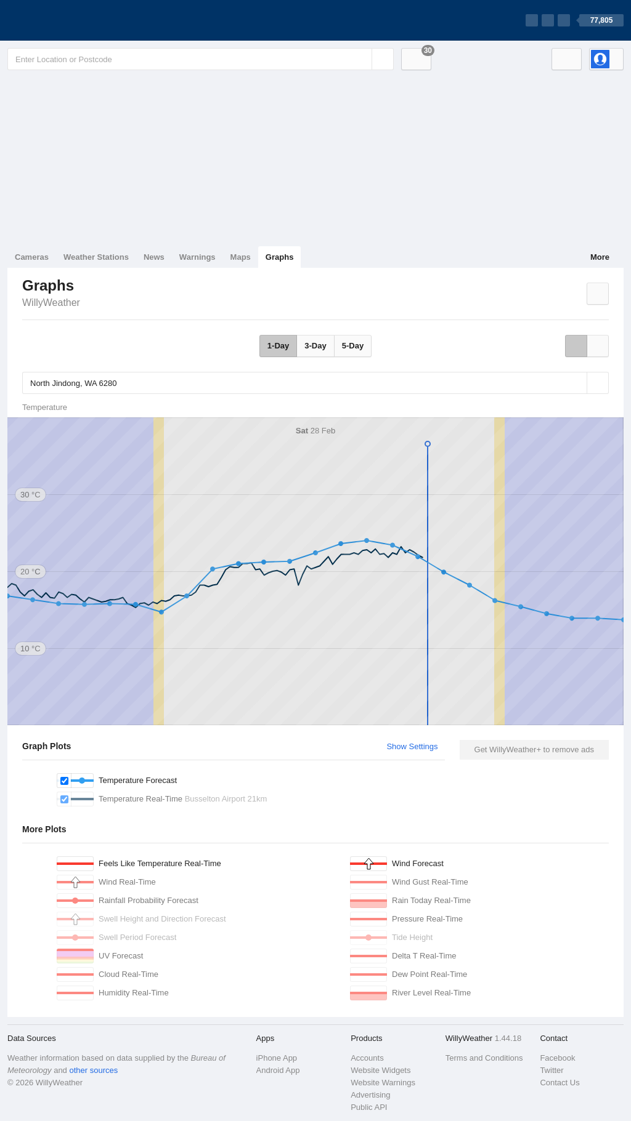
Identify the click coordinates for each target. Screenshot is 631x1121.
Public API (369, 1107)
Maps (240, 257)
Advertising (370, 1094)
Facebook (557, 1058)
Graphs (280, 257)
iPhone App (277, 1058)
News (154, 257)
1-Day (278, 345)
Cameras (32, 257)
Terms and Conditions (484, 1058)
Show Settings (412, 746)
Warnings (197, 257)
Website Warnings (383, 1082)
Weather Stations (96, 257)
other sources (93, 1070)
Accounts (367, 1058)
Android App (278, 1070)
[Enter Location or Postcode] (200, 59)
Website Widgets (380, 1070)
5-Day (353, 345)
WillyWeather (51, 302)
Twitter (551, 1070)
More (599, 257)
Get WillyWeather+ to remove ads (534, 749)
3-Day (315, 345)
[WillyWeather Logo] (65, 20)
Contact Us (559, 1082)
